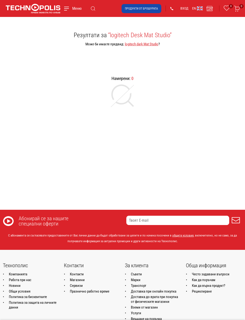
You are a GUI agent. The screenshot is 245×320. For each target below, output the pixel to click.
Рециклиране (202, 291)
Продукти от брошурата (141, 8)
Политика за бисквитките (28, 297)
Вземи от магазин (144, 307)
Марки (135, 280)
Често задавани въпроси (210, 274)
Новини (15, 285)
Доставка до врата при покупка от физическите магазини (154, 299)
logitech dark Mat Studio (141, 44)
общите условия (183, 235)
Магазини (77, 280)
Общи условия (19, 291)
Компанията (18, 274)
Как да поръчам (203, 280)
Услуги (136, 313)
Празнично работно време (89, 291)
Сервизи (76, 285)
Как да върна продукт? (208, 285)
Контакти (77, 274)
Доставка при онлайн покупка (153, 291)
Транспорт (138, 285)
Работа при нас (20, 280)
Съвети (136, 274)
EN (197, 8)
